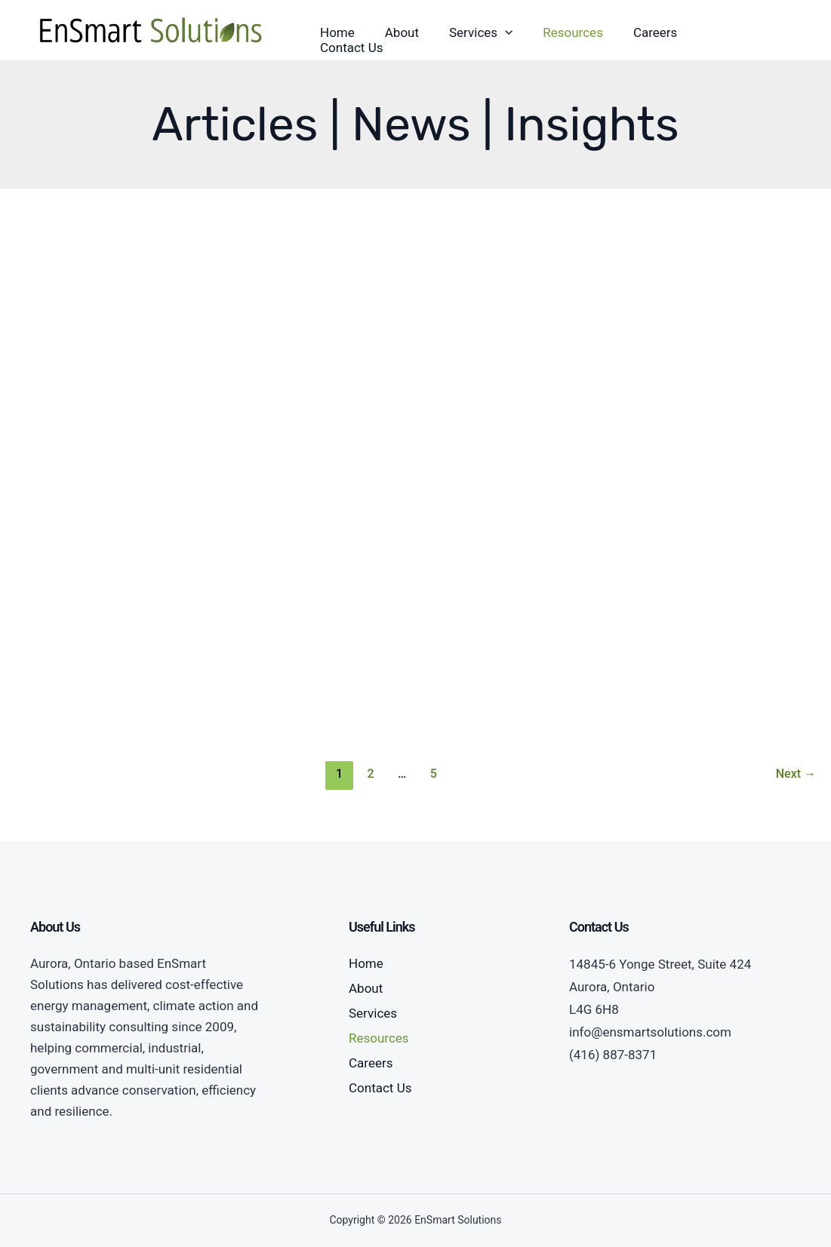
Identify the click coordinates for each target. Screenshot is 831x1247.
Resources (379, 1038)
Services (373, 1013)
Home (366, 963)
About (366, 988)
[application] (504, 32)
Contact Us (380, 1087)
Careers (370, 1062)
